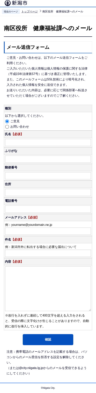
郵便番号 (11, 167)
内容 (14, 261)
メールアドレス (22, 217)
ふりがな (11, 150)
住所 (8, 184)
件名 (14, 239)
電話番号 (11, 200)
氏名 (14, 134)
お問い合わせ (19, 126)
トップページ (29, 11)
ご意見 (15, 121)
